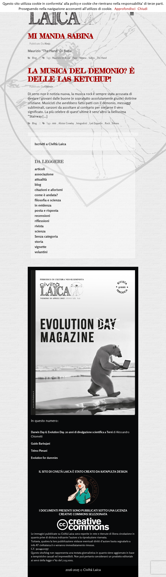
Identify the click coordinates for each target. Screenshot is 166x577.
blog (34, 57)
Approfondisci (124, 8)
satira (91, 57)
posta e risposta (46, 210)
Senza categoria (46, 236)
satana (83, 57)
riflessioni (42, 221)
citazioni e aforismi (49, 190)
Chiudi (142, 8)
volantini (41, 252)
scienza (40, 231)
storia (39, 241)
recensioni (42, 215)
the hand (102, 57)
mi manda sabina (60, 36)
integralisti (81, 123)
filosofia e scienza (48, 200)
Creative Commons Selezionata (83, 514)
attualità (41, 179)
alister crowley (66, 123)
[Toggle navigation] (132, 13)
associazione (44, 174)
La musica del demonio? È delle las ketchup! (81, 75)
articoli (40, 169)
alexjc (47, 43)
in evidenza (43, 205)
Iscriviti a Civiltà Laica (50, 144)
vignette (40, 247)
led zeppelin (96, 123)
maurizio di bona (61, 57)
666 (54, 123)
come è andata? (46, 195)
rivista (39, 226)
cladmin (48, 86)
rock (107, 123)
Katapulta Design (114, 471)
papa (74, 57)
